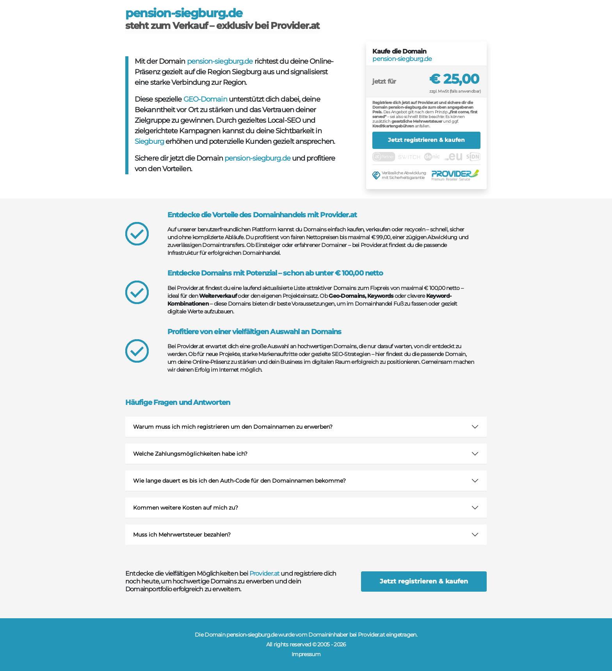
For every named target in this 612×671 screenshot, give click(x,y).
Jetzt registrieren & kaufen (426, 139)
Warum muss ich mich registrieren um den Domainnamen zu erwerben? (233, 426)
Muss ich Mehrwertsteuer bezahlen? (182, 534)
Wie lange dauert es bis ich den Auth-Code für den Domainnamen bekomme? (239, 480)
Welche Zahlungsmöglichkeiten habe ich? (190, 453)
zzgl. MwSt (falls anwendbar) (454, 91)
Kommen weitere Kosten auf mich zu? (185, 507)
